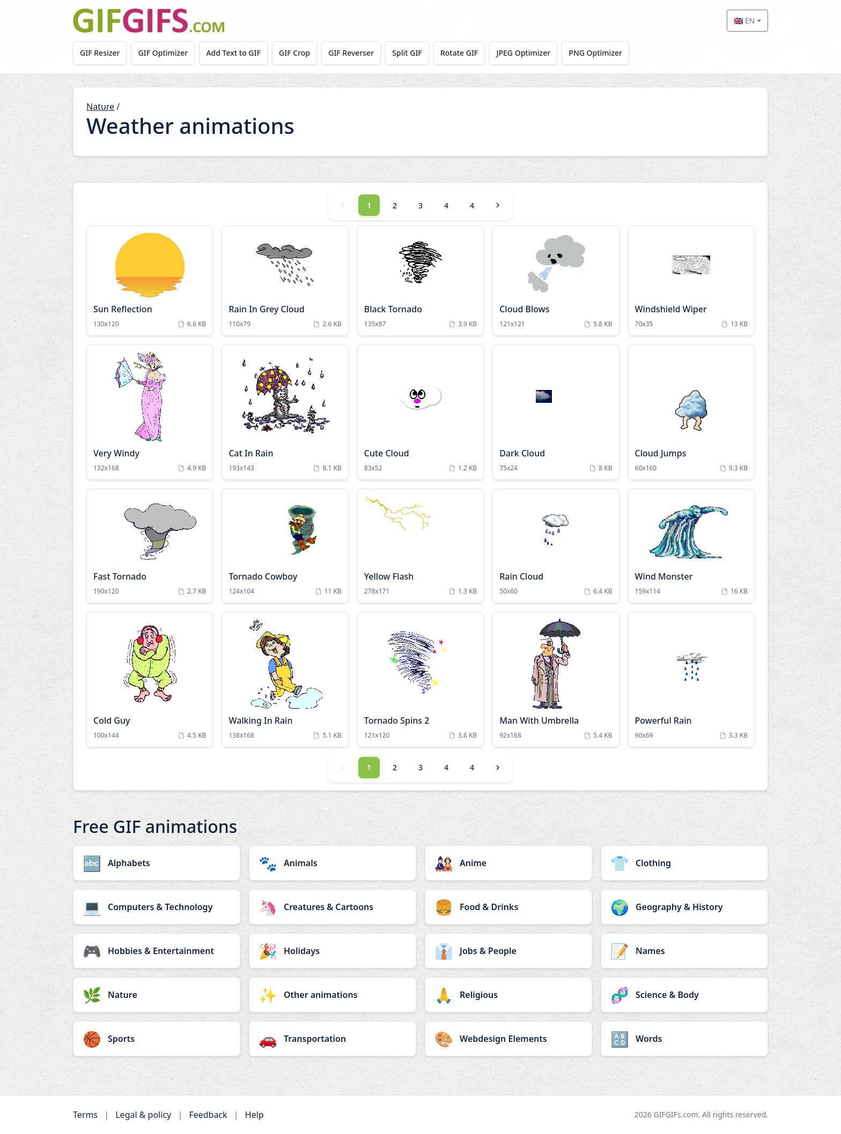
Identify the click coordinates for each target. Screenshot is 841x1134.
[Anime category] (508, 863)
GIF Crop (297, 53)
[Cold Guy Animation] (149, 679)
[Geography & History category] (684, 907)
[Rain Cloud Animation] (555, 546)
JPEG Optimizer (529, 53)
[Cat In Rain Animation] (285, 412)
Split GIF (411, 53)
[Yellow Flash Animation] (420, 546)
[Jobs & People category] (508, 951)
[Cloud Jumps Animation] (691, 412)
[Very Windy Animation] (149, 412)
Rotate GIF (464, 53)
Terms (85, 1115)
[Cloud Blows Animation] (555, 280)
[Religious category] (508, 995)
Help (254, 1115)
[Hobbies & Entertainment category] (156, 951)
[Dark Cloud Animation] (555, 412)
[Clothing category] (684, 863)
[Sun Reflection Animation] (149, 280)
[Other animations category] (332, 995)
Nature (100, 106)
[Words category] (684, 1039)
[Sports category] (156, 1039)
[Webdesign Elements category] (508, 1039)
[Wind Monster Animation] (691, 546)
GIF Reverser (355, 53)
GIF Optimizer (164, 53)
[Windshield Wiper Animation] (691, 280)
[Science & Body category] (684, 995)
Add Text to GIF (235, 53)
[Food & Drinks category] (508, 907)
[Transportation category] (332, 1039)
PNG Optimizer (602, 53)
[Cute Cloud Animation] (420, 412)
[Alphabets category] (156, 863)
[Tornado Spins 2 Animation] (420, 679)
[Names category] (684, 951)
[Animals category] (332, 863)
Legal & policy (143, 1115)
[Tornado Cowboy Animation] (285, 546)
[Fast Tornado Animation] (149, 546)
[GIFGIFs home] (148, 21)
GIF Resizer (100, 53)
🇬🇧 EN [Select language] (744, 21)
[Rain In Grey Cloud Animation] (285, 280)
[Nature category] (156, 995)
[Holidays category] (332, 951)
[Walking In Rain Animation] (285, 679)
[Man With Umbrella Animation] (555, 679)
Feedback (208, 1115)
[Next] (497, 205)
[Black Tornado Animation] (420, 280)
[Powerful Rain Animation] (691, 679)
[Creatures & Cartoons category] (332, 907)
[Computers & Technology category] (156, 907)
